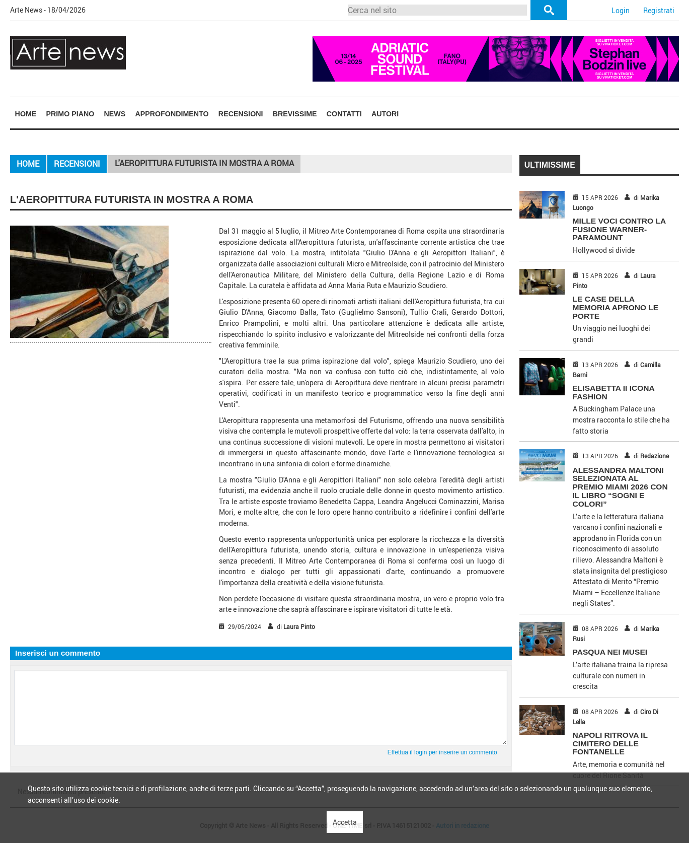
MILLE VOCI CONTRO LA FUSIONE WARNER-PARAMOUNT (619, 229)
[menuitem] (25, 113)
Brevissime (295, 114)
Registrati (658, 10)
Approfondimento (171, 114)
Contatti (344, 114)
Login (620, 10)
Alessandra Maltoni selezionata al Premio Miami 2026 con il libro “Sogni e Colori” (620, 487)
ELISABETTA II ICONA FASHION (614, 392)
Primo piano (70, 114)
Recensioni (240, 114)
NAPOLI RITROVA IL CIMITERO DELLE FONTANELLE (610, 743)
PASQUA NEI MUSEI (610, 652)
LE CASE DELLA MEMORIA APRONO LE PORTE (616, 307)
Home (26, 114)
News (115, 114)
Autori (385, 114)
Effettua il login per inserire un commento (442, 752)
